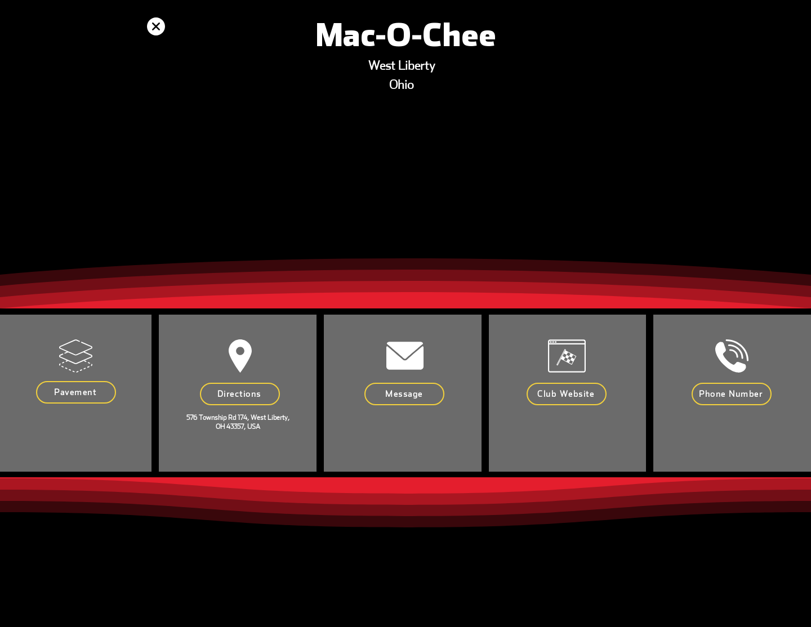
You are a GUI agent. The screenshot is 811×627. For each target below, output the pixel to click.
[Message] (404, 394)
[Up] (156, 26)
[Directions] (240, 394)
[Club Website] (567, 394)
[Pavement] (76, 392)
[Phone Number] (732, 394)
